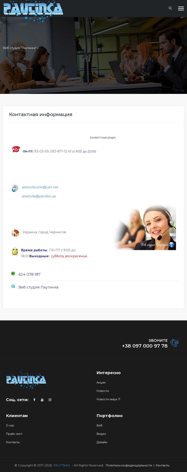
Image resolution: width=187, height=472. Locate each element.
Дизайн (102, 442)
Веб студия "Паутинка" (19, 48)
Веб (100, 425)
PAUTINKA (61, 465)
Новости (103, 391)
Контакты (13, 442)
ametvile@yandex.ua (39, 196)
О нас (10, 425)
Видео (101, 434)
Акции (101, 382)
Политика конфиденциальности (129, 465)
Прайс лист (14, 434)
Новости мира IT (108, 399)
